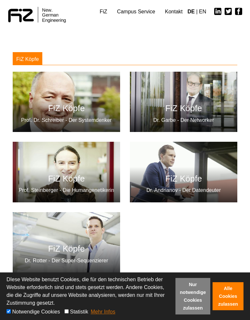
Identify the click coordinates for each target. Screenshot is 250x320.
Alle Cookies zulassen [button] (228, 296)
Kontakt (174, 11)
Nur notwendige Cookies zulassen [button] (193, 296)
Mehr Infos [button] (103, 311)
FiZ (103, 11)
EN (202, 11)
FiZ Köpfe (27, 59)
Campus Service (136, 11)
